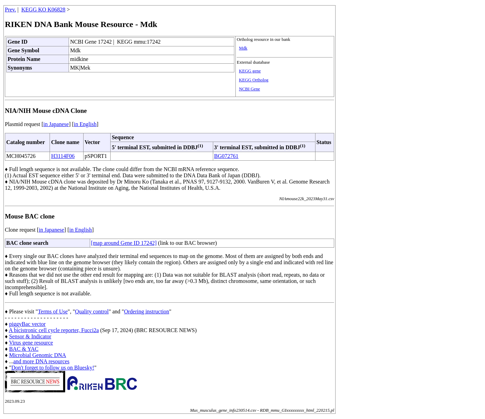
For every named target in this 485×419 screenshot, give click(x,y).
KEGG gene (250, 71)
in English (85, 124)
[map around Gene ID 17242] (124, 243)
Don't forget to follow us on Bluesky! (52, 368)
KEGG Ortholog (253, 80)
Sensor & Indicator (30, 336)
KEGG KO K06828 (43, 9)
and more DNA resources (41, 361)
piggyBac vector (27, 324)
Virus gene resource (31, 343)
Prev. (10, 9)
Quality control (92, 311)
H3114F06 (63, 156)
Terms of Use (53, 311)
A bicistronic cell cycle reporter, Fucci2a (54, 330)
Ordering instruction (146, 311)
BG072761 (226, 156)
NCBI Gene (249, 89)
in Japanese (56, 124)
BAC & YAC (23, 349)
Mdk (243, 48)
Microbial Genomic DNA (37, 355)
